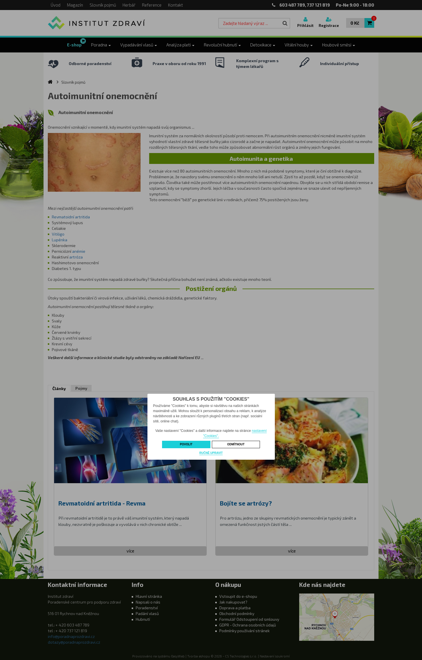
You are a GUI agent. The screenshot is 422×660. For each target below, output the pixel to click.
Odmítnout (235, 444)
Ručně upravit (210, 453)
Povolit (186, 444)
